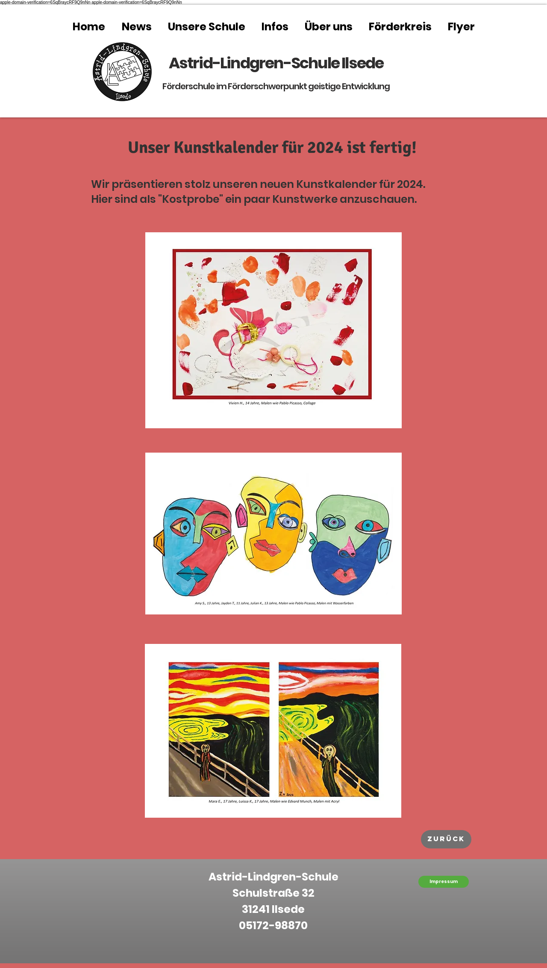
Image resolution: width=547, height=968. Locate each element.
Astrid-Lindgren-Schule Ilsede (276, 63)
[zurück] (446, 839)
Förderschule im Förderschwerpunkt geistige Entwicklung (276, 86)
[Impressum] (443, 882)
